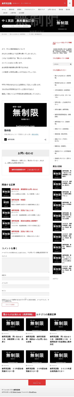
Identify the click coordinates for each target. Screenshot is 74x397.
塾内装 (68, 9)
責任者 (5, 13)
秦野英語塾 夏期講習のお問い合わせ (24, 190)
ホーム (4, 9)
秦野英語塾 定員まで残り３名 (22, 232)
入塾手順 (13, 13)
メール (5, 283)
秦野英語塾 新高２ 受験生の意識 (66, 245)
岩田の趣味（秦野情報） (62, 109)
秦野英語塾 (16, 390)
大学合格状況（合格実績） (63, 90)
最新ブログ (41, 9)
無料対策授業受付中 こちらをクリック (25, 170)
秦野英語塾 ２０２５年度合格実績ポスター (60, 370)
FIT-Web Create (16, 392)
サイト (4, 291)
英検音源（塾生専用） (61, 133)
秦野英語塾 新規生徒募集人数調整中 (24, 221)
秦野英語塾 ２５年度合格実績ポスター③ (12, 370)
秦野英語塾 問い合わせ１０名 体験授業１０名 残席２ (12, 339)
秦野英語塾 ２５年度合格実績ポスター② (36, 370)
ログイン (55, 277)
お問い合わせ (52, 9)
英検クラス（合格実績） (62, 128)
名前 (4, 275)
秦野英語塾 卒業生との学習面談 (66, 202)
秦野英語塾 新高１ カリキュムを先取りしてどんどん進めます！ (66, 257)
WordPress (33, 392)
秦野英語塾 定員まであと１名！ (23, 211)
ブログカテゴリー (29, 9)
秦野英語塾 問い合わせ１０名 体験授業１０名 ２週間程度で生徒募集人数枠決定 (60, 341)
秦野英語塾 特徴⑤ (18, 200)
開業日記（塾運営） (61, 145)
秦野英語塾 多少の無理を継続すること (66, 192)
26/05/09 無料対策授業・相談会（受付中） (67, 181)
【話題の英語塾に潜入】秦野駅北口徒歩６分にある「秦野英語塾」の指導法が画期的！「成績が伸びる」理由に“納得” (62, 51)
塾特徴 (61, 9)
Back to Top (37, 383)
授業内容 (11, 9)
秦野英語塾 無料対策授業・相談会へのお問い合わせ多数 (36, 339)
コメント (4, 256)
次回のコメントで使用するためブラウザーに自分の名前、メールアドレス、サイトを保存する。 (25, 301)
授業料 (19, 9)
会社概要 (21, 13)
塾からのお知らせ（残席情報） (21, 26)
